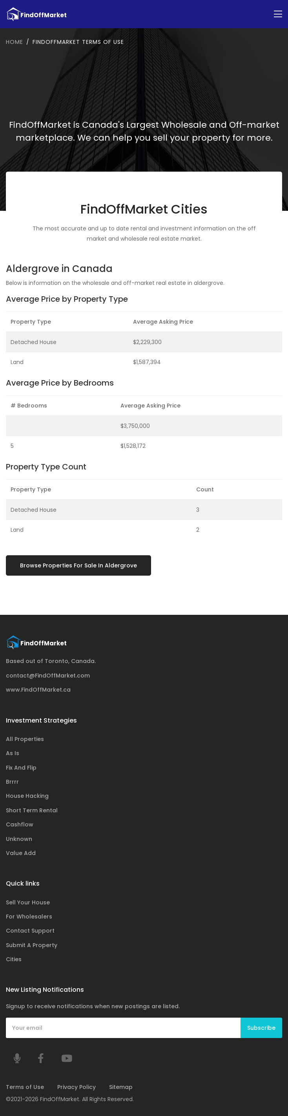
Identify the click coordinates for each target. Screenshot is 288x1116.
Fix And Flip (21, 768)
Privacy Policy (76, 1087)
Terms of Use (25, 1087)
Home (14, 42)
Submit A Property (31, 945)
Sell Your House (28, 902)
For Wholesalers (29, 916)
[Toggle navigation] (278, 14)
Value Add (21, 853)
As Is (12, 753)
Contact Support (30, 931)
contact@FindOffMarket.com (48, 675)
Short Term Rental (32, 810)
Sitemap (121, 1087)
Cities (14, 959)
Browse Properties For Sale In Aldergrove (78, 565)
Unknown (19, 839)
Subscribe (261, 1028)
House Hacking (27, 796)
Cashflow (19, 824)
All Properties (25, 739)
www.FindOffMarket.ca (38, 690)
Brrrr (12, 782)
